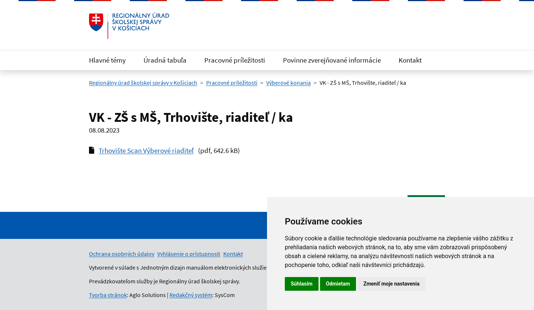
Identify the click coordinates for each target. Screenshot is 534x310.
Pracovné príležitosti (234, 60)
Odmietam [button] (338, 284)
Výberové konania (288, 82)
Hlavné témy (107, 60)
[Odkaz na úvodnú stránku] (129, 25)
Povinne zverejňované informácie (332, 60)
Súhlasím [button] (302, 284)
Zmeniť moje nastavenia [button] (391, 284)
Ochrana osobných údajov (121, 253)
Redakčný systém (190, 295)
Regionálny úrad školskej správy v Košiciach (143, 82)
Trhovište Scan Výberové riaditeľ (146, 150)
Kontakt (410, 60)
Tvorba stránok (108, 295)
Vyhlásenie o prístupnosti (188, 253)
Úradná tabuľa (165, 60)
